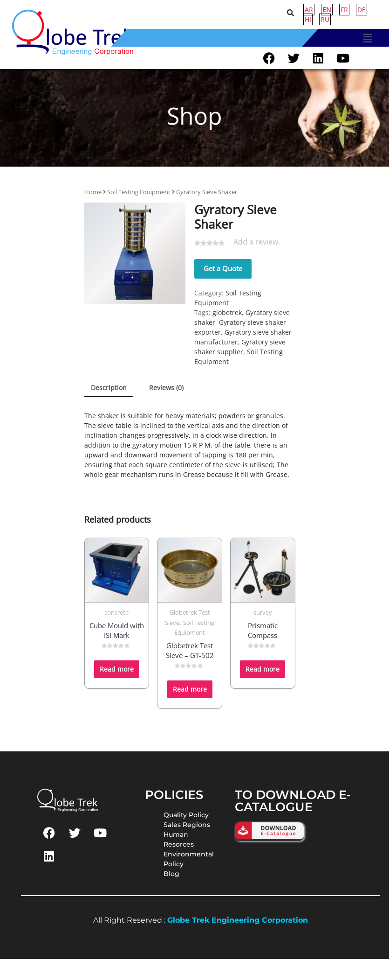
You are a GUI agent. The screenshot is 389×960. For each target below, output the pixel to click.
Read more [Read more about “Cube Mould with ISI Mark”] (117, 670)
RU (325, 19)
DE (361, 9)
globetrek (227, 313)
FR (344, 9)
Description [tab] (109, 388)
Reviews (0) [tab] (166, 388)
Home (93, 193)
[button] (367, 38)
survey (262, 614)
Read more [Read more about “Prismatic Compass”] (263, 670)
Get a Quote (223, 269)
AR (309, 9)
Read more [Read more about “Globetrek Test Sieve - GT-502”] (190, 690)
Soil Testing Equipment (139, 193)
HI (308, 19)
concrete (116, 614)
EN (326, 9)
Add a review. (256, 243)
